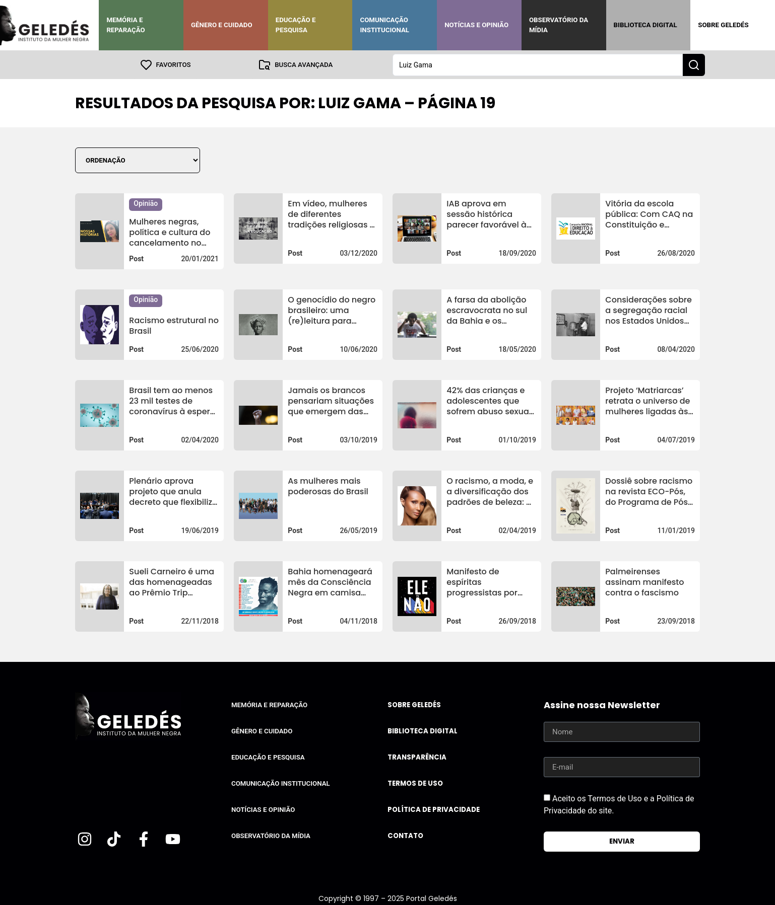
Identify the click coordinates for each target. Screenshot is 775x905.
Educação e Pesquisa (296, 25)
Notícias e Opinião (476, 25)
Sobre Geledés (723, 25)
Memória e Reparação (125, 25)
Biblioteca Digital (645, 25)
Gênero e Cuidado (221, 25)
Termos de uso (415, 783)
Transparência (417, 757)
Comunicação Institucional (384, 25)
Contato (405, 835)
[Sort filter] (137, 160)
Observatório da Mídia (558, 25)
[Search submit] (694, 64)
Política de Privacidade (434, 809)
